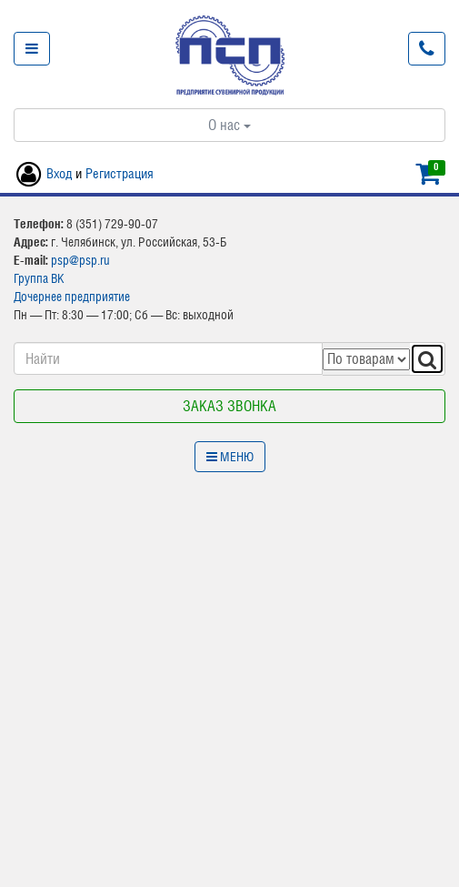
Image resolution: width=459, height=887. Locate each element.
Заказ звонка (229, 406)
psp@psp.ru (80, 260)
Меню (230, 457)
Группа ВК (39, 278)
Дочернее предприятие (72, 296)
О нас (229, 125)
